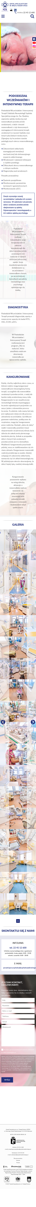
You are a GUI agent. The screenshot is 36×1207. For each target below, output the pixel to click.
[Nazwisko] (18, 1005)
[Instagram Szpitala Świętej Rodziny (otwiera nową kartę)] (34, 46)
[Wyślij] (7, 1080)
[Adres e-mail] (18, 1011)
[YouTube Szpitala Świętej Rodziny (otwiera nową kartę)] (34, 43)
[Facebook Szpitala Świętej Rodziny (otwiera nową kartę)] (34, 39)
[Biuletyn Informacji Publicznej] (11, 10)
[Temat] (18, 1022)
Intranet (18, 1160)
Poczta (18, 1162)
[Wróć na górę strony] (18, 921)
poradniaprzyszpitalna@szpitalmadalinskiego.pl (19, 1149)
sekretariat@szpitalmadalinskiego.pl (19, 1155)
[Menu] (3, 16)
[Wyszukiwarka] (32, 16)
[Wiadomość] (18, 1016)
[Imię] (18, 1000)
